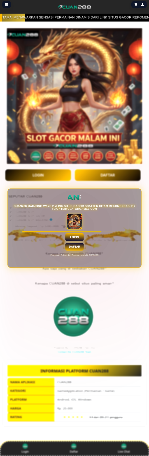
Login (74, 237)
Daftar (74, 246)
